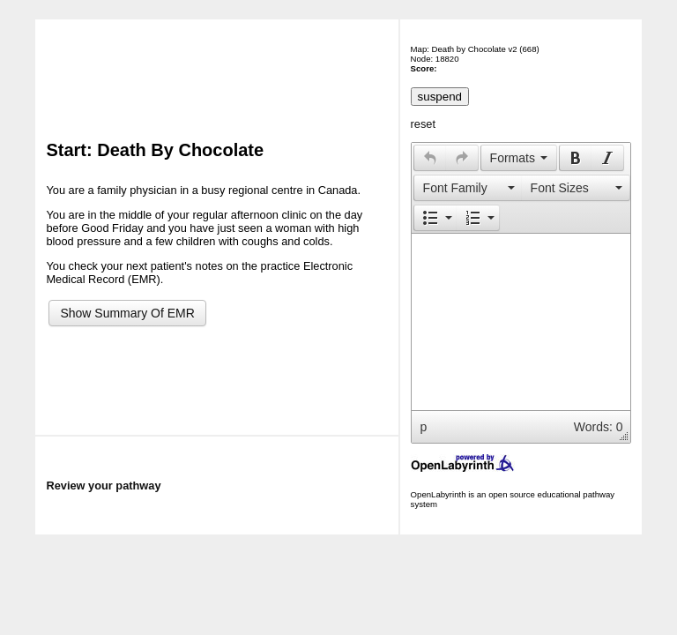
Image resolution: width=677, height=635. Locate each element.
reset (423, 124)
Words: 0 (598, 427)
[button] (429, 158)
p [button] (424, 427)
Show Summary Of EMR (127, 313)
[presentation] (430, 158)
